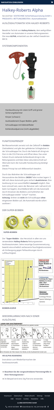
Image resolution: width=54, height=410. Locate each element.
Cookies (26, 399)
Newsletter (34, 399)
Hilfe (42, 399)
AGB (12, 399)
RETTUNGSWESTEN (22, 18)
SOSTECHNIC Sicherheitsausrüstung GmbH (32, 16)
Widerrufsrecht (30, 396)
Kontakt (47, 396)
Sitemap (39, 396)
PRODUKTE (7, 18)
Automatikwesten (39, 18)
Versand (18, 399)
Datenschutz (18, 396)
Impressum (8, 396)
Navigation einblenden (12, 2)
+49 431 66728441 (12, 407)
